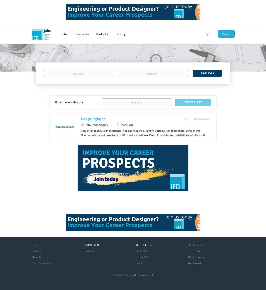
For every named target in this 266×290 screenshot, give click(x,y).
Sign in (209, 34)
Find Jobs (207, 73)
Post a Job (89, 250)
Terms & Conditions (42, 263)
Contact (36, 250)
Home (34, 244)
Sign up (226, 34)
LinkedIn (198, 263)
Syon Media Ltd (145, 275)
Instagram (199, 257)
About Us (36, 256)
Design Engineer (93, 119)
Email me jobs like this (69, 102)
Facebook (198, 244)
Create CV (142, 256)
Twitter (197, 251)
